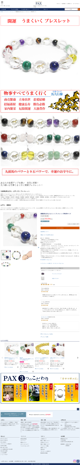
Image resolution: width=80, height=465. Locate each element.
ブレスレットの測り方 (45, 451)
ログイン (59, 3)
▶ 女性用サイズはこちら (46, 259)
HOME (1, 11)
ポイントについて (24, 444)
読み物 (4, 9)
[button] (2, 357)
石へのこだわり (4, 438)
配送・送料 (23, 419)
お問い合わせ (5, 461)
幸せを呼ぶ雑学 (4, 451)
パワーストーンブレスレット (9, 11)
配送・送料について (45, 440)
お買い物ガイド (25, 9)
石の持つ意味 (3, 445)
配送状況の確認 (44, 453)
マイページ (36, 9)
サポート (43, 436)
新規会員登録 (24, 438)
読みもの (3, 436)
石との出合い (3, 442)
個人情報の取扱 (31, 461)
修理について (44, 447)
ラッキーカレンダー (25, 446)
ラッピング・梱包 (44, 446)
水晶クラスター (55, 278)
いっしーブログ (4, 454)
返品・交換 (43, 419)
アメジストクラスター (57, 273)
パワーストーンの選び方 (6, 443)
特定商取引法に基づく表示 (21, 461)
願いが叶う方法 (4, 447)
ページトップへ (78, 409)
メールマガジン (76, 3)
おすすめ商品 (14, 9)
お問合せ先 (63, 419)
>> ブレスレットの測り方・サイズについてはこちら (52, 263)
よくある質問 (3, 452)
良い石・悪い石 (4, 440)
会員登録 (63, 3)
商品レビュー (24, 442)
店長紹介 (68, 445)
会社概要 (63, 436)
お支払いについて (44, 442)
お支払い (3, 419)
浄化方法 (43, 449)
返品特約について (44, 231)
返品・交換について (45, 444)
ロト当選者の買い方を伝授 (6, 449)
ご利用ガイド (69, 3)
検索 (79, 9)
